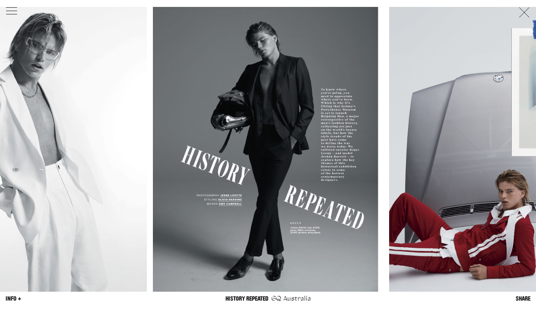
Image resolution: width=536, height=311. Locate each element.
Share (523, 298)
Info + (13, 298)
